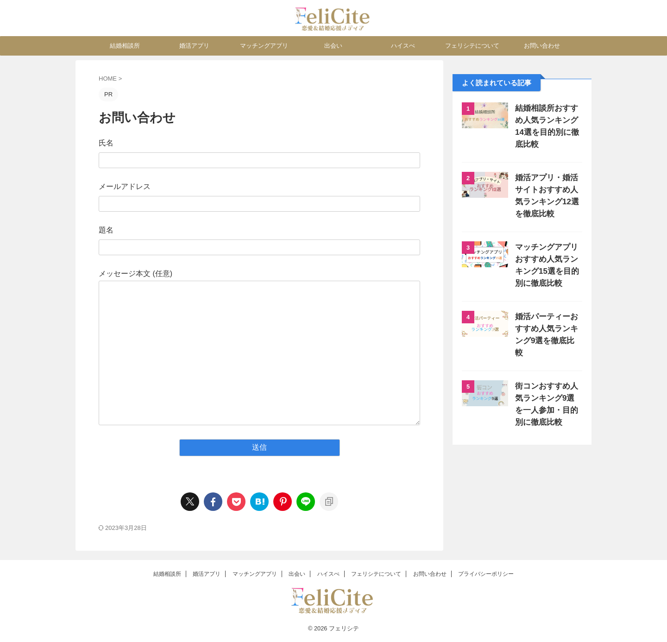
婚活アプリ (194, 45)
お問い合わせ (542, 45)
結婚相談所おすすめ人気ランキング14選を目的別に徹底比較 (547, 120)
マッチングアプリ (264, 45)
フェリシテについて (472, 45)
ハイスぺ (403, 45)
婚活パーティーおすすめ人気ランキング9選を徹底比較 (548, 317)
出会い (333, 45)
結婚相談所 (125, 45)
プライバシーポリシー (486, 574)
